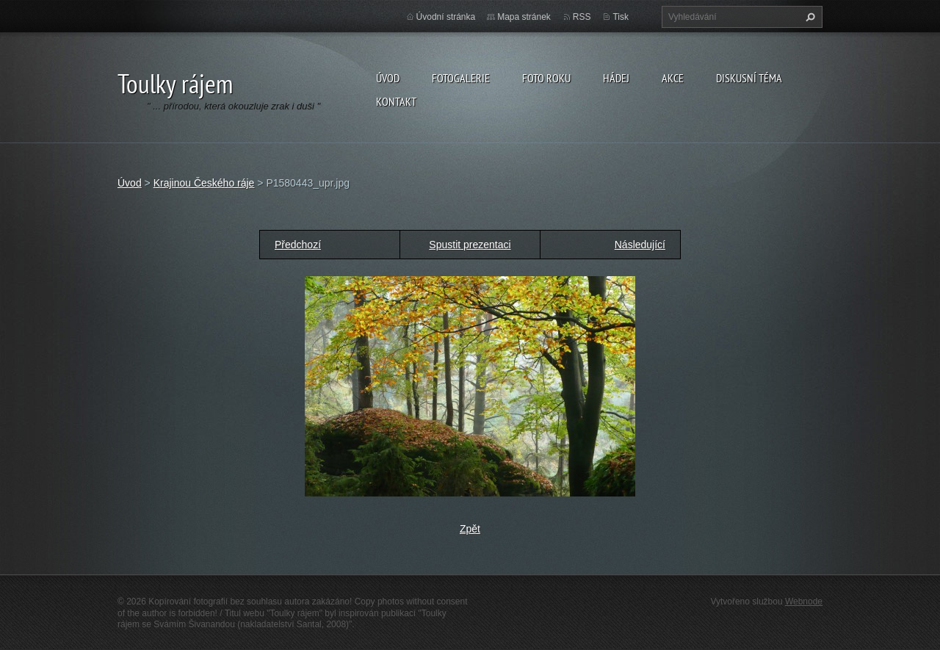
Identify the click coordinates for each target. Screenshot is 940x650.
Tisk (620, 17)
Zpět (470, 529)
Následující (640, 244)
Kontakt (396, 101)
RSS (582, 17)
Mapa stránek (524, 17)
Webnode (803, 601)
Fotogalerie (461, 78)
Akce (673, 78)
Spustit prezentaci (469, 244)
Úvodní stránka (446, 17)
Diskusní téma (749, 78)
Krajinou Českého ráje (204, 183)
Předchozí (298, 244)
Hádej (616, 78)
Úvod (388, 78)
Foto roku (546, 78)
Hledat (809, 17)
